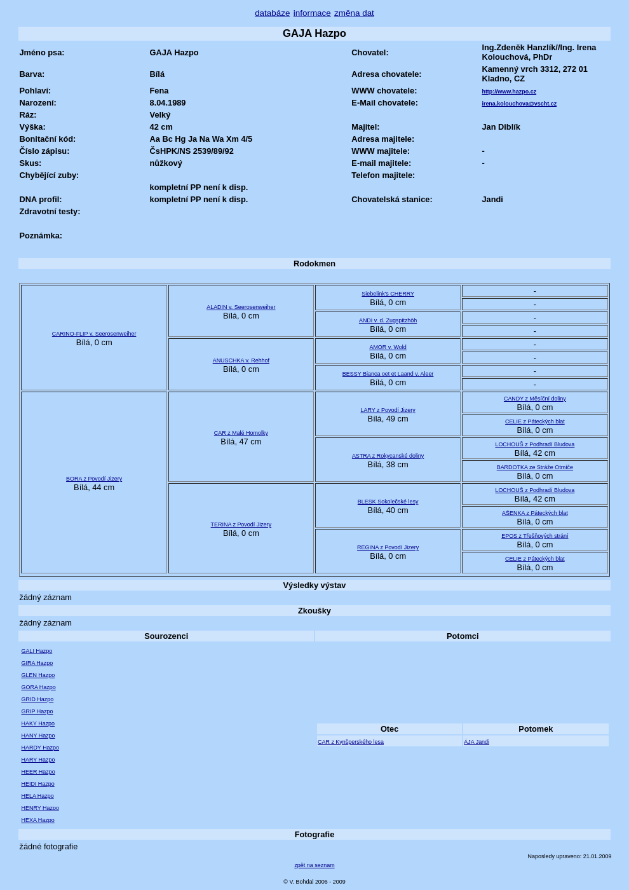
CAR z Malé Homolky (241, 433)
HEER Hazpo (38, 772)
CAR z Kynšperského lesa (351, 742)
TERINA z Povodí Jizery (241, 524)
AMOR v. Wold (387, 347)
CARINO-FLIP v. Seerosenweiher (94, 334)
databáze (272, 13)
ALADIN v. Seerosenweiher (240, 307)
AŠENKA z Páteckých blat (535, 513)
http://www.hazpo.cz (509, 91)
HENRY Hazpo (39, 808)
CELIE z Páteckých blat (535, 421)
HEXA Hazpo (37, 820)
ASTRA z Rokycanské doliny (388, 456)
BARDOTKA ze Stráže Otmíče (535, 467)
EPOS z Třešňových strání (534, 536)
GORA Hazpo (38, 687)
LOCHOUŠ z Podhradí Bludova (534, 444)
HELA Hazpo (37, 796)
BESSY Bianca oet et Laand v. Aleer (388, 374)
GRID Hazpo (37, 699)
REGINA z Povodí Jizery (388, 547)
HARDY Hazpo (40, 747)
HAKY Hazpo (38, 723)
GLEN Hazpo (38, 675)
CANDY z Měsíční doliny (535, 398)
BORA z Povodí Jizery (94, 479)
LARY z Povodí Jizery (387, 410)
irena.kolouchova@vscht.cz (519, 103)
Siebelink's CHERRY (388, 294)
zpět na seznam (314, 865)
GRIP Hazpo (37, 711)
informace (312, 13)
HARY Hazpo (38, 759)
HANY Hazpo (38, 735)
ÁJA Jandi (476, 742)
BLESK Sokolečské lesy (388, 501)
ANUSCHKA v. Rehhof (241, 360)
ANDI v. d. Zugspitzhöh (388, 320)
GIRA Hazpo (37, 663)
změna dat (354, 13)
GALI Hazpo (36, 651)
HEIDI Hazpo (37, 784)
